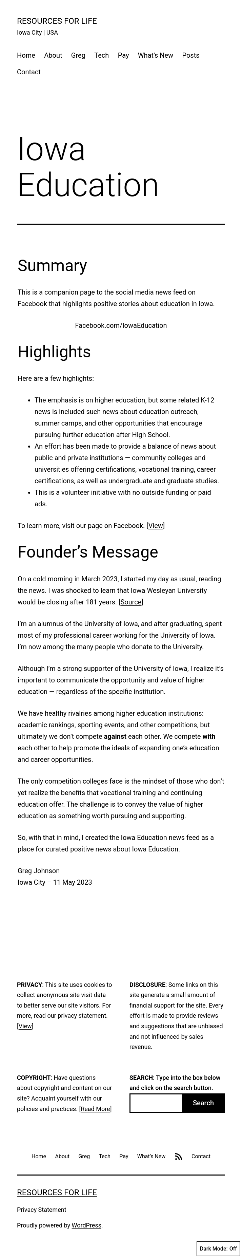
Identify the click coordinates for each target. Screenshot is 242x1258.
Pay (123, 55)
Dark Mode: (218, 1249)
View (155, 526)
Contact (29, 72)
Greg (78, 55)
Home (26, 55)
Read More (95, 1108)
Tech (101, 55)
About (53, 55)
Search (203, 1103)
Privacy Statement (41, 1209)
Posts (190, 55)
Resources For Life (57, 21)
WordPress (86, 1225)
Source (130, 602)
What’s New (155, 55)
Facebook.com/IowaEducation (121, 325)
